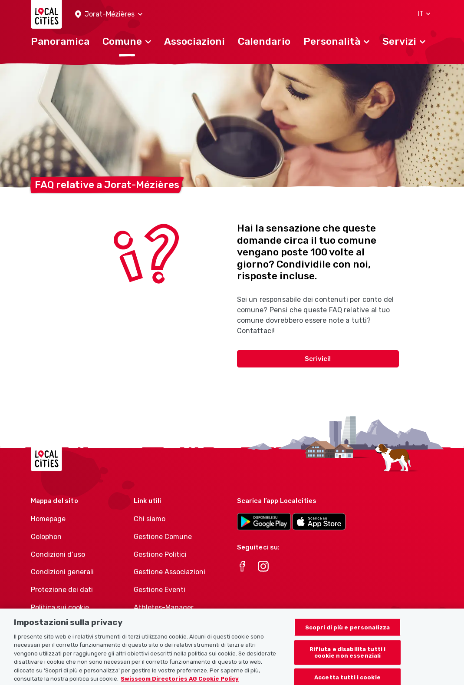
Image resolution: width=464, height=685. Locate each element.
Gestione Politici (160, 554)
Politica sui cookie (60, 607)
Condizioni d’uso (58, 554)
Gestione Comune (163, 537)
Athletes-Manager (164, 607)
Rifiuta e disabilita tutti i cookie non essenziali (347, 661)
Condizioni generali (62, 572)
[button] (108, 14)
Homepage (48, 519)
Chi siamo (149, 519)
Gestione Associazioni (169, 572)
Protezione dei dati (62, 590)
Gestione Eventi (159, 590)
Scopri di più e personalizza (347, 636)
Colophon (46, 537)
